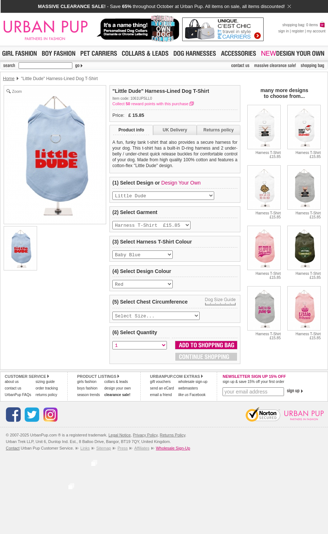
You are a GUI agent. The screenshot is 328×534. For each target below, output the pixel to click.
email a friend (161, 400)
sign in (283, 31)
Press (122, 453)
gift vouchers (160, 387)
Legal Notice (119, 440)
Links (85, 453)
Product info (131, 129)
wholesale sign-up (192, 387)
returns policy (46, 400)
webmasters (188, 393)
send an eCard (162, 393)
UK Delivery (175, 129)
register (298, 31)
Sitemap (103, 453)
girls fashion (86, 387)
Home (9, 78)
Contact (13, 453)
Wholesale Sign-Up (173, 453)
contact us (13, 393)
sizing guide (45, 387)
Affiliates (141, 453)
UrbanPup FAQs (18, 400)
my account (316, 31)
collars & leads (116, 387)
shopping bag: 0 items (303, 25)
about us (12, 387)
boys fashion (87, 393)
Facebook (191, 400)
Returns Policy (172, 440)
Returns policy (218, 129)
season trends (88, 400)
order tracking (47, 393)
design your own (117, 393)
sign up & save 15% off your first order (253, 387)
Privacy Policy (145, 440)
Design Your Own (181, 183)
